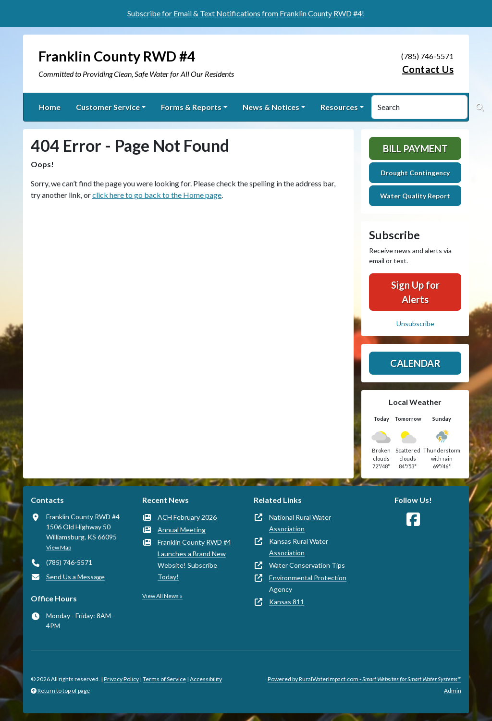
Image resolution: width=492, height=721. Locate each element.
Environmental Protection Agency (307, 583)
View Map (58, 547)
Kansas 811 (286, 602)
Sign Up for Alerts (415, 292)
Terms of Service (164, 679)
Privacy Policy (121, 679)
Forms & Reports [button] (191, 106)
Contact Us (428, 69)
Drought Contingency (415, 173)
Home (50, 106)
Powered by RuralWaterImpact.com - (364, 679)
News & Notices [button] (271, 106)
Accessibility (206, 679)
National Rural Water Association (300, 523)
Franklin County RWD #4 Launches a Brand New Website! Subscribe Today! (194, 559)
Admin (452, 690)
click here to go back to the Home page (156, 194)
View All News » (162, 595)
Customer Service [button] (108, 106)
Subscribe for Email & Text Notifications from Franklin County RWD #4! (245, 13)
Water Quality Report (415, 196)
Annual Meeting (182, 529)
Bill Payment (415, 148)
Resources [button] (339, 106)
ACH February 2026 (187, 517)
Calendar (415, 363)
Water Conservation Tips (307, 565)
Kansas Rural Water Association (298, 547)
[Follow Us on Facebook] (413, 519)
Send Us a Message (75, 577)
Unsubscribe (415, 323)
